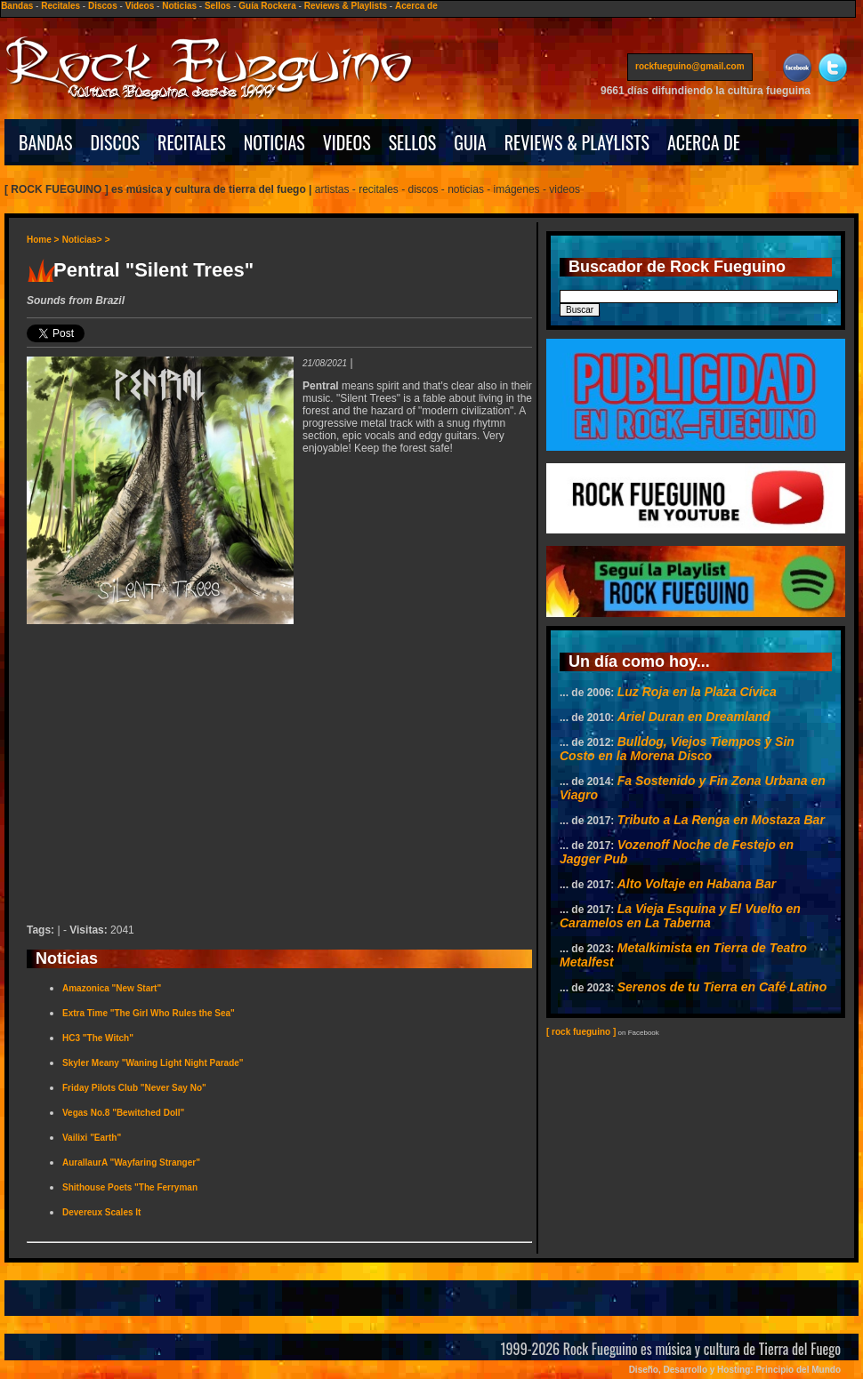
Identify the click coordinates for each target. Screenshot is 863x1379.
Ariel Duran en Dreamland (693, 717)
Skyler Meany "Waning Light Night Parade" (153, 1063)
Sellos (217, 6)
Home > (43, 240)
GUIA (470, 142)
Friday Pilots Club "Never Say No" (134, 1088)
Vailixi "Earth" (91, 1137)
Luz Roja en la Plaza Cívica (697, 692)
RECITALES (191, 142)
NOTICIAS (274, 142)
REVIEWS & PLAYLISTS (576, 142)
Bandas (17, 6)
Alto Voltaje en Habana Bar (696, 884)
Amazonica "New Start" (111, 988)
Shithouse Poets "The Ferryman (130, 1187)
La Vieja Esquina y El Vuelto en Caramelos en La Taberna (680, 916)
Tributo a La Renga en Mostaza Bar (721, 820)
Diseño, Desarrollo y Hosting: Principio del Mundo (735, 1370)
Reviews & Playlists (345, 6)
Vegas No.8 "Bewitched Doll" (123, 1113)
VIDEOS (347, 142)
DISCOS (116, 142)
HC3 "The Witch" (97, 1038)
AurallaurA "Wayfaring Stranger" (131, 1162)
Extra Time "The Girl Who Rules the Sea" (148, 1013)
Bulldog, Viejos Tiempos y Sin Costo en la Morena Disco (677, 748)
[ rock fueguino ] (581, 1032)
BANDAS (46, 142)
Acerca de (416, 6)
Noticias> (82, 240)
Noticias (179, 6)
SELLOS (413, 142)
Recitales (60, 6)
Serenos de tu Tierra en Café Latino (722, 987)
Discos (102, 6)
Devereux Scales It (101, 1212)
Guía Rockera (266, 6)
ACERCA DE (703, 142)
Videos (140, 6)
